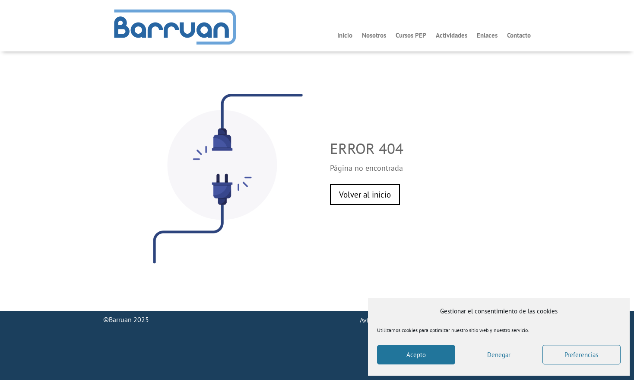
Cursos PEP (411, 35)
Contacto (519, 35)
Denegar (498, 355)
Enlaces (487, 35)
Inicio (344, 35)
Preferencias (581, 355)
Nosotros (374, 35)
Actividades (451, 35)
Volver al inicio (365, 194)
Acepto (416, 355)
